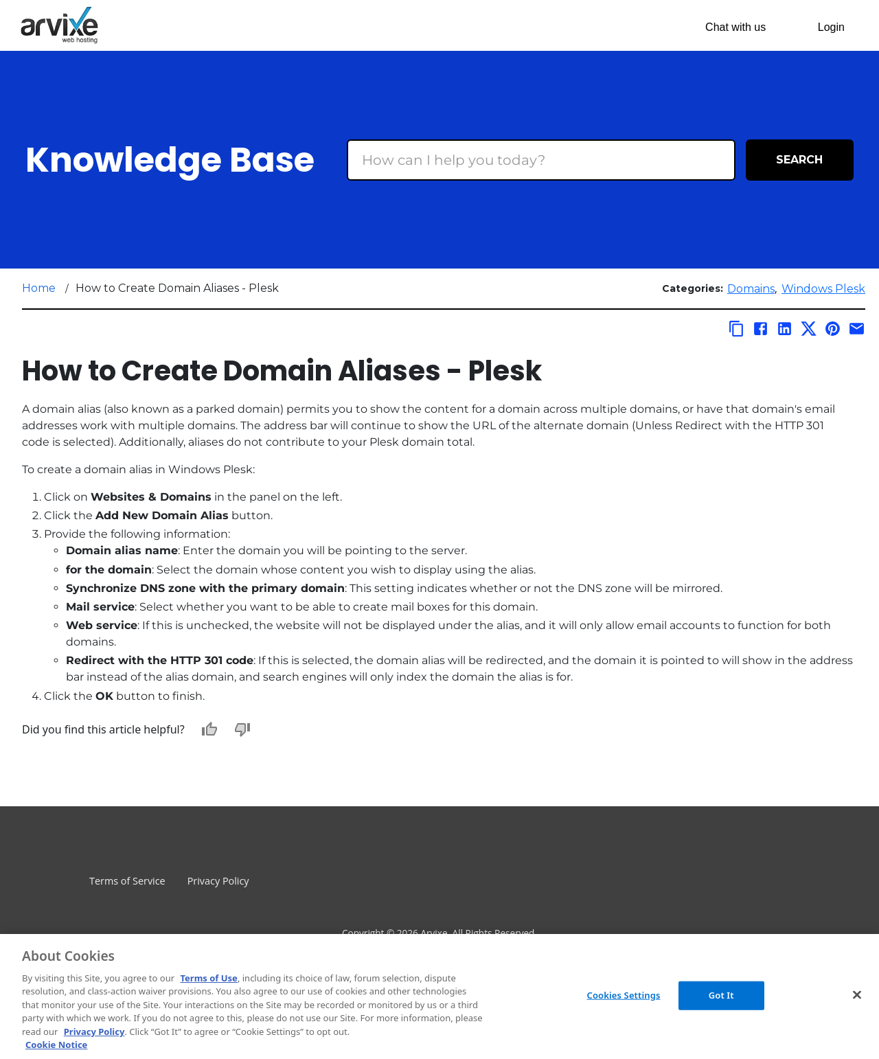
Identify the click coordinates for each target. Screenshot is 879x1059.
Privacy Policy (218, 880)
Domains (751, 288)
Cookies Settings (624, 995)
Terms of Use (208, 978)
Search (799, 159)
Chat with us (735, 27)
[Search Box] (541, 160)
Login (831, 27)
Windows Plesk (823, 288)
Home (39, 288)
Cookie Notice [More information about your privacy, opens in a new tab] (56, 1044)
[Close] (857, 994)
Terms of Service (127, 880)
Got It (721, 995)
